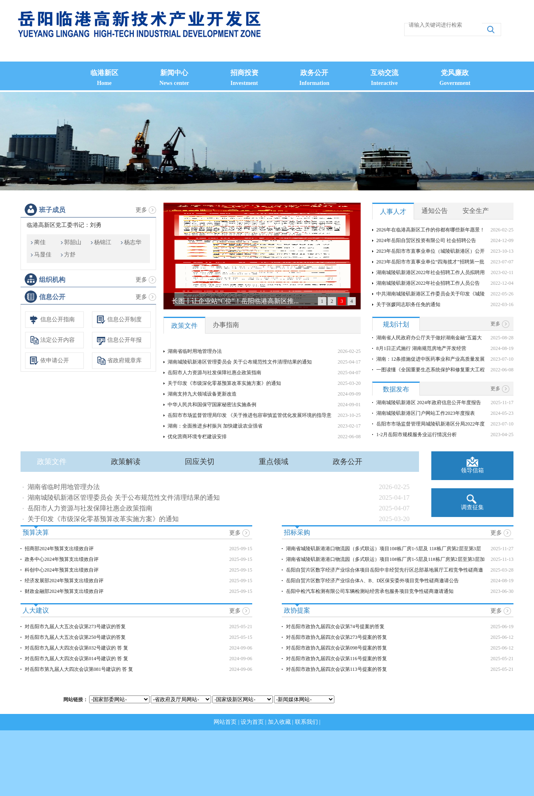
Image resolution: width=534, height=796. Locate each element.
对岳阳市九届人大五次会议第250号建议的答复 (75, 637)
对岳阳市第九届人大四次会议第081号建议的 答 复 (79, 669)
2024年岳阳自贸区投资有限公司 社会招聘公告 (426, 240)
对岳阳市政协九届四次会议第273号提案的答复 (336, 637)
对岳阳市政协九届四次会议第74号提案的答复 (335, 626)
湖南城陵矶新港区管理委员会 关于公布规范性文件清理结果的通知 (240, 362)
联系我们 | (307, 722)
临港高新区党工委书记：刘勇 (64, 225)
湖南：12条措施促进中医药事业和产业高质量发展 (430, 359)
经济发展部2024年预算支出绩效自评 (64, 580)
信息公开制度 (124, 319)
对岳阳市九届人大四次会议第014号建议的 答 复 (76, 658)
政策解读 (125, 461)
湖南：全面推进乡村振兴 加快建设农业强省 (215, 426)
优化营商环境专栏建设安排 (197, 436)
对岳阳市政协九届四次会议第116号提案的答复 (336, 658)
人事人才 (393, 211)
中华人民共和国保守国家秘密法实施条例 (212, 404)
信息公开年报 (124, 340)
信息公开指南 (57, 319)
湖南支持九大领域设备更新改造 (202, 394)
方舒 (70, 255)
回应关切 (199, 461)
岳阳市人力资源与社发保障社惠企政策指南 (214, 372)
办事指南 (226, 324)
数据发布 (396, 389)
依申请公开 (54, 360)
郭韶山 (72, 242)
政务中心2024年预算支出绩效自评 (62, 559)
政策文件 (184, 325)
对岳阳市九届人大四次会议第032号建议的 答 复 (76, 648)
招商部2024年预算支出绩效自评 (59, 548)
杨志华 (132, 242)
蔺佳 (40, 242)
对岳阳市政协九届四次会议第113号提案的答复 (336, 669)
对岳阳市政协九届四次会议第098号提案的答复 (336, 648)
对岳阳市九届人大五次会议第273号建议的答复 (75, 626)
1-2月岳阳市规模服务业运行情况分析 (416, 434)
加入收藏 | (281, 722)
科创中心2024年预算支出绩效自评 (62, 570)
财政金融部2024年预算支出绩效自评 (64, 591)
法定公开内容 (57, 340)
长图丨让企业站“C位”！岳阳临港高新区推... (235, 300)
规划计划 (396, 324)
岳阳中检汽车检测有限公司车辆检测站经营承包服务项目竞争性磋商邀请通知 (369, 591)
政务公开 (347, 461)
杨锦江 (102, 242)
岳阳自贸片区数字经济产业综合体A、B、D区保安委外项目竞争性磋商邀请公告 (372, 580)
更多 (141, 210)
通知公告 (434, 210)
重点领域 (273, 461)
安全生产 (476, 210)
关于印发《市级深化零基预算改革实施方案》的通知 (224, 383)
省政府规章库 (124, 360)
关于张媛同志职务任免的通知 (408, 304)
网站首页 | (227, 722)
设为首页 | (254, 722)
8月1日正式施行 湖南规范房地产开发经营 (421, 348)
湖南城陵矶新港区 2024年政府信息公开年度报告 (428, 402)
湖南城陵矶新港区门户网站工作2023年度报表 (425, 413)
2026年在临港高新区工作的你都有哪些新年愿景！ (430, 230)
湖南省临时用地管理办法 (195, 351)
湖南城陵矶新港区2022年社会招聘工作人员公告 (428, 283)
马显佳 (42, 255)
